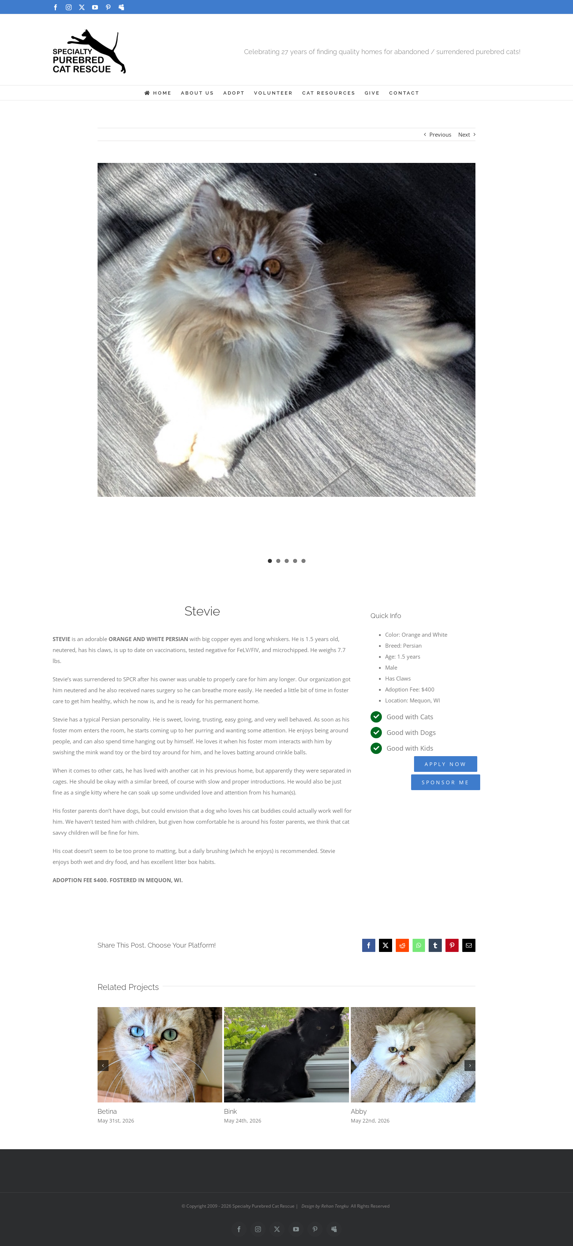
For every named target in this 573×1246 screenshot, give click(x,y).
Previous (440, 134)
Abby (359, 1111)
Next (464, 134)
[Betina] (160, 1010)
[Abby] (413, 1010)
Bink (230, 1111)
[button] (103, 1065)
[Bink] (286, 1010)
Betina (107, 1111)
